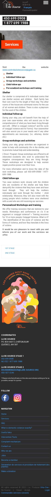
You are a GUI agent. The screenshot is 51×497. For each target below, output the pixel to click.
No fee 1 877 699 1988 (11, 361)
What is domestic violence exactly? (16, 428)
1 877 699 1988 (16, 23)
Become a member (9, 460)
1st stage (9, 248)
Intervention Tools (9, 437)
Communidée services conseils (15, 493)
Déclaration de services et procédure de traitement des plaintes (25, 466)
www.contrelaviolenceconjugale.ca (18, 70)
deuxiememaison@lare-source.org (20, 370)
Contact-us (6, 446)
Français (28, 7)
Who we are (6, 451)
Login (47, 490)
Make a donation (8, 471)
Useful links (6, 433)
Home (3, 414)
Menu (45, 2)
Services (5, 419)
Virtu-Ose (44, 487)
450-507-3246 (7, 373)
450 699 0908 (14, 18)
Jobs (3, 456)
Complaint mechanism (10, 442)
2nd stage (10, 253)
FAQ (3, 423)
